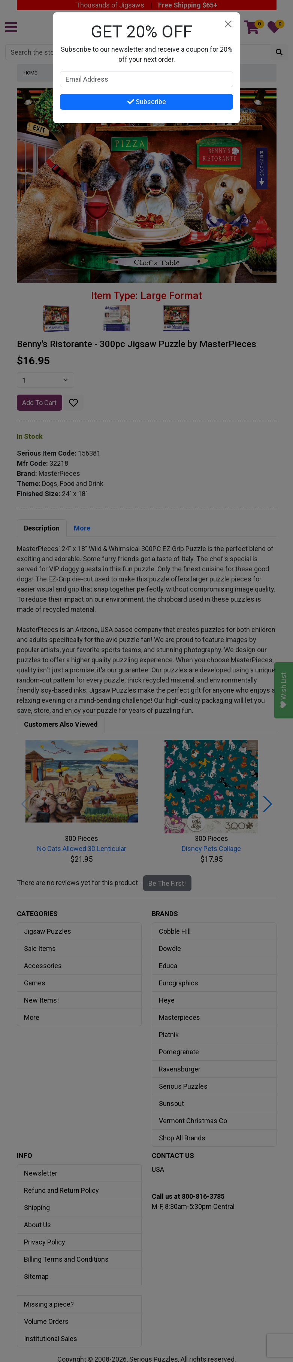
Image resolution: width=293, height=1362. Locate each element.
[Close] (228, 24)
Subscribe (146, 102)
